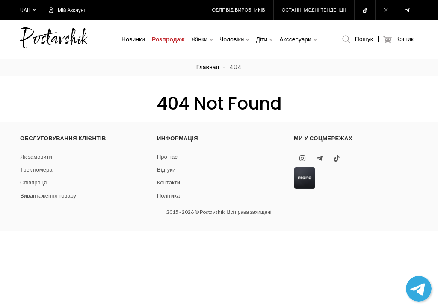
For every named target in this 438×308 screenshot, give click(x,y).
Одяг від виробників (238, 9)
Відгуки (166, 170)
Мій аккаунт (67, 10)
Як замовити (36, 157)
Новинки (133, 39)
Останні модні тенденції (314, 9)
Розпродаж (168, 39)
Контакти (168, 182)
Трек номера (36, 170)
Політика (168, 196)
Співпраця (33, 182)
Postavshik (53, 39)
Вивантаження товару (48, 196)
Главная (207, 67)
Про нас (167, 157)
